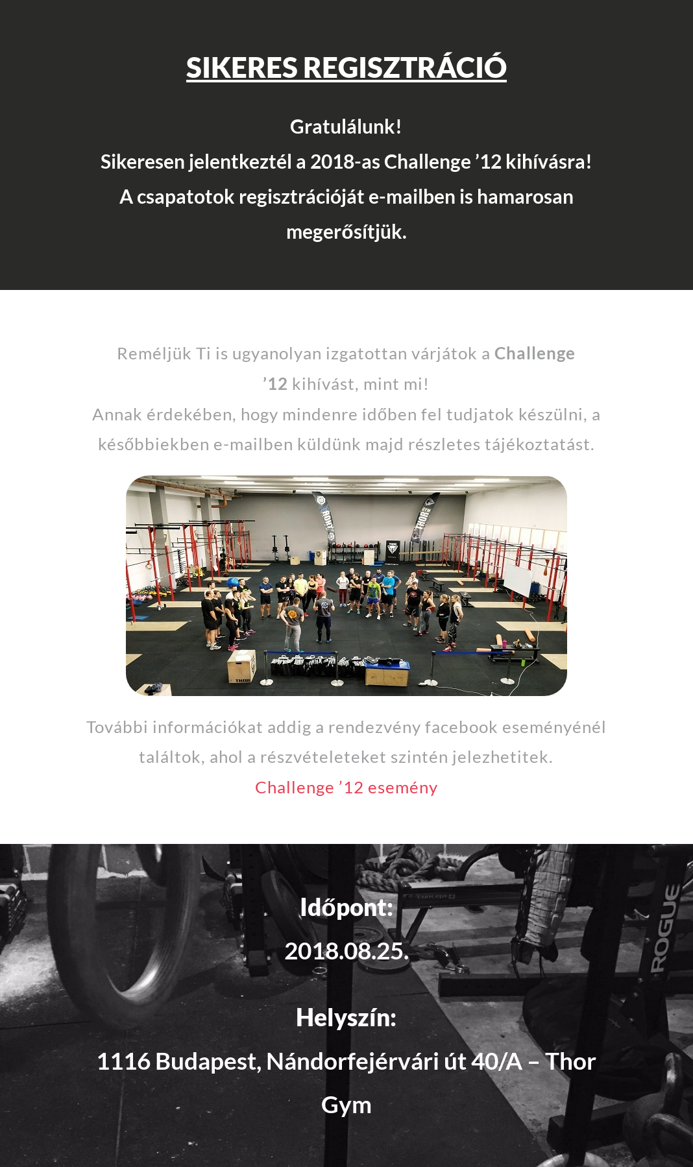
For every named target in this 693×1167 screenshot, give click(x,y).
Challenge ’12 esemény (346, 786)
